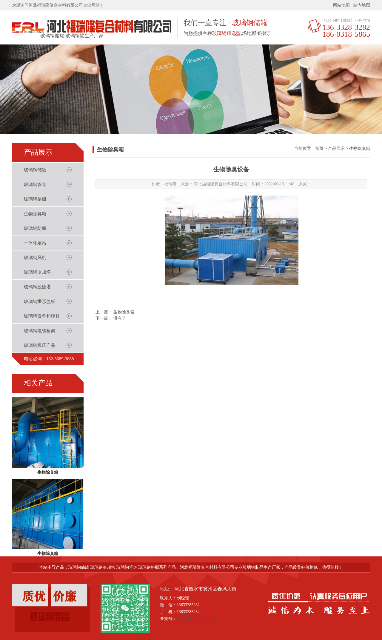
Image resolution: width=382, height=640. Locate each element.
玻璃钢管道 (35, 184)
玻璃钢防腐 (35, 228)
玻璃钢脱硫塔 (37, 286)
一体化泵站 (35, 243)
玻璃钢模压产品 (39, 345)
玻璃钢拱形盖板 (39, 301)
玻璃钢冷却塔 (37, 272)
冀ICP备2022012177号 (197, 618)
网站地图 (341, 5)
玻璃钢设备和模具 (42, 316)
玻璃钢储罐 (35, 169)
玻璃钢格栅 (35, 199)
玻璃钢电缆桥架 (39, 330)
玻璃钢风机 (35, 257)
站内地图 (361, 5)
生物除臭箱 (35, 213)
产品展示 (336, 148)
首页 (319, 148)
